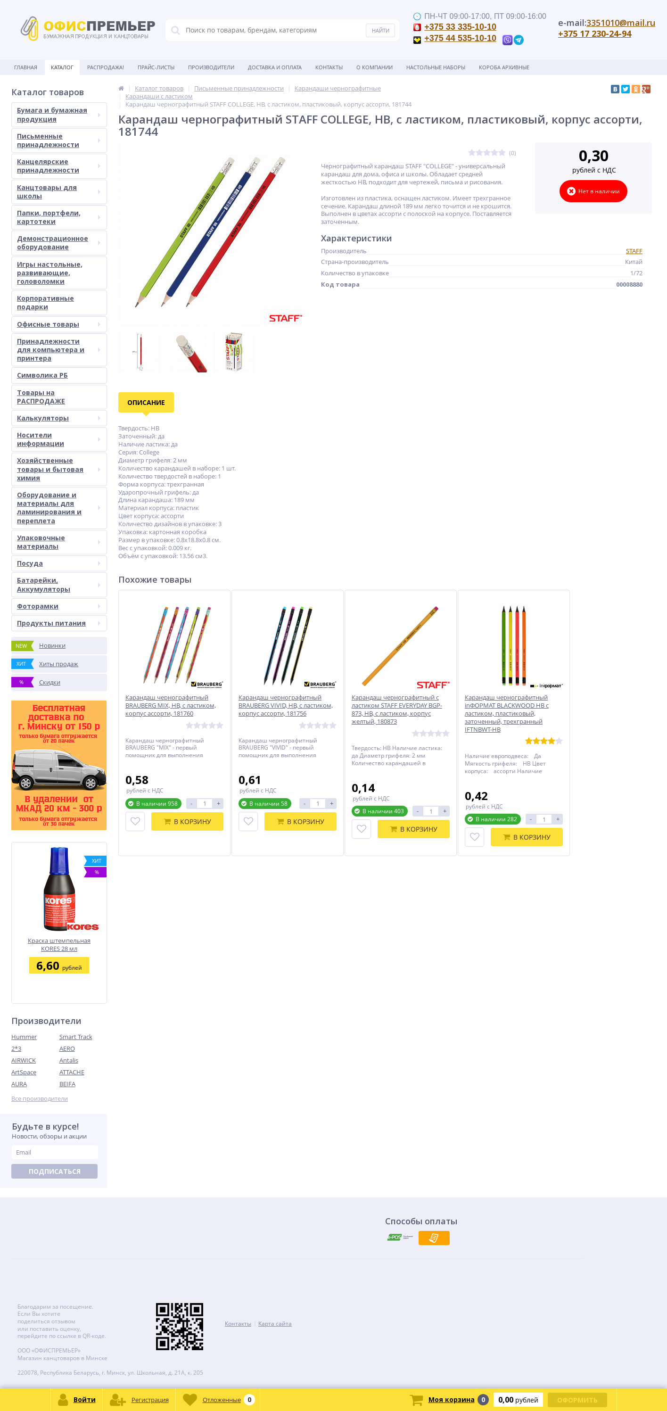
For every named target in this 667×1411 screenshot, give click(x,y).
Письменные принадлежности (58, 140)
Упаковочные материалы (58, 542)
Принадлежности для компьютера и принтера (58, 350)
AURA (19, 1084)
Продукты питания (58, 623)
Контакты (329, 67)
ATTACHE (71, 1072)
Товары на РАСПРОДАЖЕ (41, 396)
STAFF (634, 251)
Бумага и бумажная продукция (58, 114)
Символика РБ (42, 375)
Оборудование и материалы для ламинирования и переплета (58, 507)
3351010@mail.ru (620, 22)
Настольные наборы (435, 67)
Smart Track (75, 1036)
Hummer (24, 1036)
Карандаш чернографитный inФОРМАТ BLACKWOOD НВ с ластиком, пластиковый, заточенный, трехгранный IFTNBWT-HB (507, 713)
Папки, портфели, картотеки (58, 217)
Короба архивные (504, 67)
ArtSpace (23, 1072)
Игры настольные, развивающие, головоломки (49, 273)
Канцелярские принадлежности (58, 165)
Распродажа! (105, 67)
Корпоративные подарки (45, 302)
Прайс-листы (156, 67)
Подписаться (55, 1171)
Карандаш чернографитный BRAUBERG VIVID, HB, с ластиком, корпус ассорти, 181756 (286, 705)
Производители (211, 67)
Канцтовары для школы (58, 191)
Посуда (58, 563)
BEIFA (67, 1084)
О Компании (374, 67)
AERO (67, 1048)
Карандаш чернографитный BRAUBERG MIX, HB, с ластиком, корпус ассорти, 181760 (170, 705)
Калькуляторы (58, 417)
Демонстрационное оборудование (58, 242)
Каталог (62, 67)
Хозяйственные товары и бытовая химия (58, 469)
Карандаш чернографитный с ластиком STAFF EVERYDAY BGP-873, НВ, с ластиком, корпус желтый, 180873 (397, 709)
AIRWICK (23, 1060)
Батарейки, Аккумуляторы (58, 584)
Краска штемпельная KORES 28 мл (59, 944)
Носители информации (58, 439)
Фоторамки (58, 606)
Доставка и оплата (275, 67)
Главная (25, 67)
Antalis (68, 1060)
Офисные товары (58, 324)
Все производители (39, 1099)
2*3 (16, 1048)
